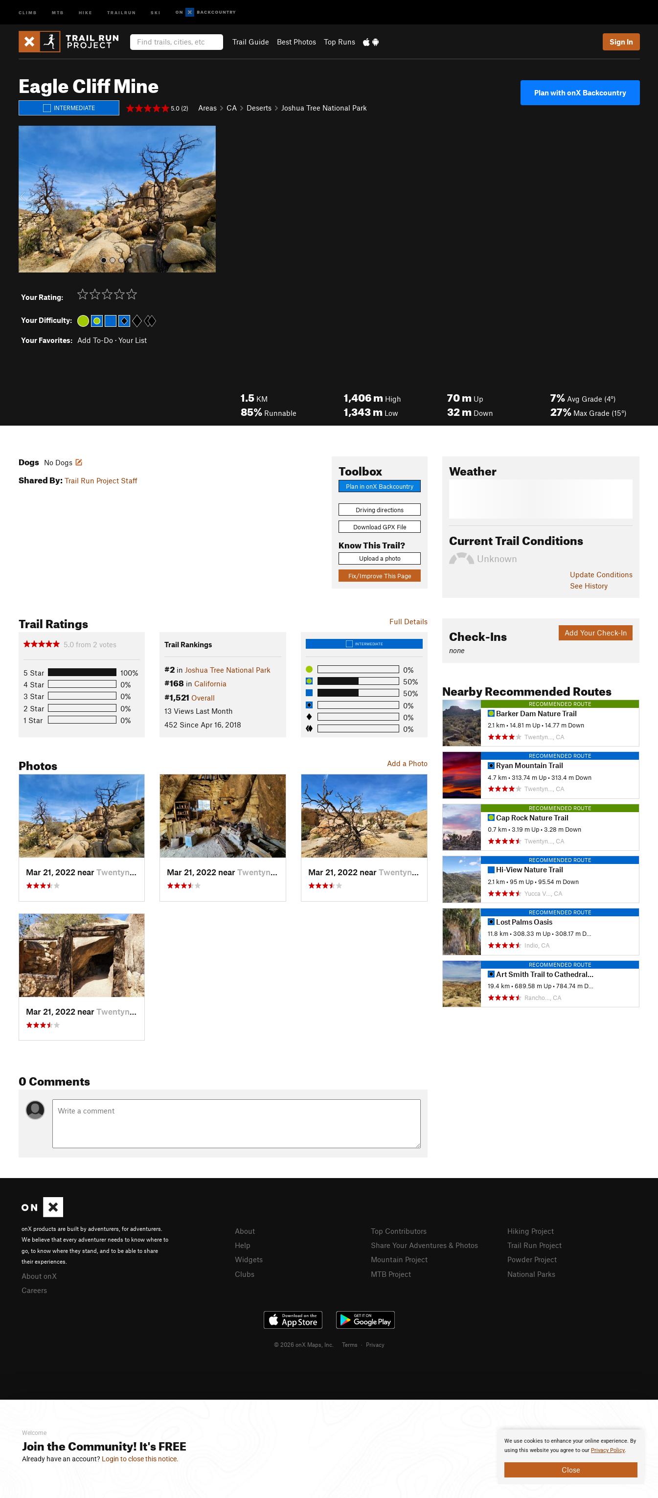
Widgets (249, 1259)
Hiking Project (530, 1230)
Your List (132, 340)
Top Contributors (399, 1230)
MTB (58, 12)
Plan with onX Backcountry (580, 92)
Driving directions (380, 510)
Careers (34, 1290)
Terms (350, 1344)
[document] (570, 1456)
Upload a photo (380, 558)
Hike (85, 12)
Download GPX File (380, 527)
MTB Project (391, 1274)
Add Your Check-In (596, 632)
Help (242, 1245)
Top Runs (339, 41)
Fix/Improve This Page (379, 576)
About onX (39, 1275)
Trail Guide (250, 41)
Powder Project (532, 1259)
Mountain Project (399, 1259)
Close (571, 1469)
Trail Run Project (534, 1245)
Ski (156, 12)
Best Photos (296, 41)
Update (601, 574)
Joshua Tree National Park (324, 107)
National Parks (531, 1274)
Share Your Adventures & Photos (424, 1245)
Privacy (375, 1344)
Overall (203, 697)
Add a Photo (407, 763)
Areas (207, 107)
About (245, 1230)
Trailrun (121, 12)
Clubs (244, 1274)
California (210, 683)
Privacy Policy (608, 1450)
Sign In (621, 41)
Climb (28, 12)
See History (589, 585)
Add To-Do (95, 340)
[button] (28, 199)
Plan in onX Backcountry (379, 486)
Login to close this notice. (140, 1459)
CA (232, 107)
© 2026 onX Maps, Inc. (304, 1344)
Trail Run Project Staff (101, 480)
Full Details (408, 621)
